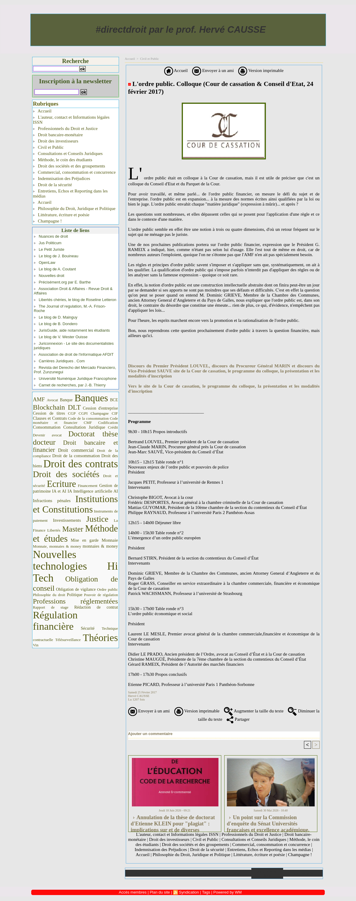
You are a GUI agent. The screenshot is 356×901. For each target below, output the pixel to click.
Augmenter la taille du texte (253, 711)
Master (72, 529)
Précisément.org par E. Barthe (65, 282)
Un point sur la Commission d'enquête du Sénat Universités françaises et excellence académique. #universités (268, 821)
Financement (88, 486)
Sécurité (88, 628)
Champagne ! (47, 221)
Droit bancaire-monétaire (58, 134)
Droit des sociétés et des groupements (69, 166)
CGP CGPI (78, 413)
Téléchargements (204, 873)
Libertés (53, 530)
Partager (238, 719)
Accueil (42, 111)
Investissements (67, 520)
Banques (91, 398)
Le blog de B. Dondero (58, 324)
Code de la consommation (88, 418)
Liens (235, 873)
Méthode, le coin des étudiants (62, 159)
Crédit (113, 427)
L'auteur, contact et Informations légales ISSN (71, 120)
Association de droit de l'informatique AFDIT (76, 354)
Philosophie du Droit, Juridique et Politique (74, 208)
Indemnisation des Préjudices (61, 178)
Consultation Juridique (84, 427)
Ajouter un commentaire (150, 733)
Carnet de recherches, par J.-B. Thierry (72, 385)
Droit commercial (76, 450)
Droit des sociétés (66, 474)
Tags (206, 892)
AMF (39, 399)
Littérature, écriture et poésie (61, 214)
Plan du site (303, 873)
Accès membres (133, 892)
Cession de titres (49, 413)
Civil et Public (48, 147)
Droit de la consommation (76, 455)
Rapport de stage (50, 607)
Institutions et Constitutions (75, 504)
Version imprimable (260, 70)
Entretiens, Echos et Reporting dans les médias (70, 193)
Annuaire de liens (267, 873)
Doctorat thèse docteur (75, 438)
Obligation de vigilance (75, 589)
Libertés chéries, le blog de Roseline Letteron (77, 299)
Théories (100, 637)
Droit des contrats (80, 464)
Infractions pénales (52, 500)
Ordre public (107, 589)
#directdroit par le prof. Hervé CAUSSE (181, 29)
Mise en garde (84, 540)
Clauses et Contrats (50, 418)
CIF (115, 413)
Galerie (172, 873)
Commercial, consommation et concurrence (74, 172)
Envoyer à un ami (213, 70)
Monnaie (110, 540)
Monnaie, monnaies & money (57, 546)
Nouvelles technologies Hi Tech (75, 566)
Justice (97, 519)
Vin (36, 645)
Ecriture (61, 484)
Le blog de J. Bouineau (58, 256)
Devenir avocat (47, 435)
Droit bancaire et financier (75, 446)
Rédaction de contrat (96, 607)
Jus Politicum (50, 243)
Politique (74, 594)
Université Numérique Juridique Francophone (78, 378)
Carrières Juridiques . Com (62, 361)
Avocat (52, 400)
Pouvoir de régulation (101, 595)
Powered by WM (227, 892)
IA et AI (59, 491)
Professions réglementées (75, 601)
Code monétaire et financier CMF (75, 420)
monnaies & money (100, 546)
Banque (66, 400)
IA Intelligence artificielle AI (93, 491)
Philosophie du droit (49, 595)
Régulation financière (55, 620)
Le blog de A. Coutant (57, 269)
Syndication (189, 892)
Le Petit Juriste (51, 249)
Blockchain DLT (57, 407)
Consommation (47, 427)
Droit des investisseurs (56, 141)
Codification (108, 422)
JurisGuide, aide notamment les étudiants (74, 330)
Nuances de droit (53, 236)
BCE (114, 400)
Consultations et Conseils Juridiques (68, 153)
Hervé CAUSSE (139, 696)
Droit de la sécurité (52, 184)
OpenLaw (47, 262)
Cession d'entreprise (100, 408)
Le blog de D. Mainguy (58, 317)
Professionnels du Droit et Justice (65, 128)
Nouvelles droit (51, 275)
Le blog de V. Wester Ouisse (63, 337)
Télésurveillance (68, 639)
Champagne (100, 413)
